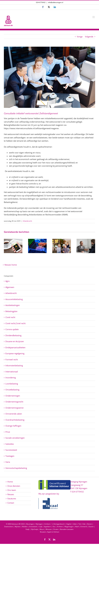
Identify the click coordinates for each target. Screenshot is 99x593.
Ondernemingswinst (14, 407)
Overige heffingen (13, 425)
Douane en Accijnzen (14, 341)
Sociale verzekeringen (15, 438)
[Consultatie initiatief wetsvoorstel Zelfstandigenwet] (49, 77)
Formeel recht (11, 359)
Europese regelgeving (14, 353)
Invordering (10, 377)
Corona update (12, 329)
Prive (7, 432)
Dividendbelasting (13, 335)
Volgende (89, 36)
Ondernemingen (12, 395)
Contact (10, 502)
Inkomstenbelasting (14, 365)
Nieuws (10, 494)
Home (10, 481)
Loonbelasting (11, 383)
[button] (6, 246)
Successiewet (11, 450)
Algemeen (9, 287)
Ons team (11, 490)
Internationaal (11, 371)
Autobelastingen (12, 305)
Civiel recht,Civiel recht (15, 323)
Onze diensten (13, 486)
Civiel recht (10, 317)
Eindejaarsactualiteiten (15, 347)
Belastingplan (11, 311)
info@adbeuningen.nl (55, 2)
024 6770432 (78, 491)
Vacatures (11, 498)
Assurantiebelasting (14, 299)
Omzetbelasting (12, 389)
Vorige (79, 36)
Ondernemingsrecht (14, 401)
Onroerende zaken (13, 413)
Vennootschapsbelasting (16, 468)
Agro (7, 281)
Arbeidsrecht (27, 221)
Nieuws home (11, 264)
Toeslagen (9, 456)
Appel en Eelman (53, 532)
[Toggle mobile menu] (93, 17)
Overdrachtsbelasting (14, 419)
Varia (7, 462)
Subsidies (9, 444)
